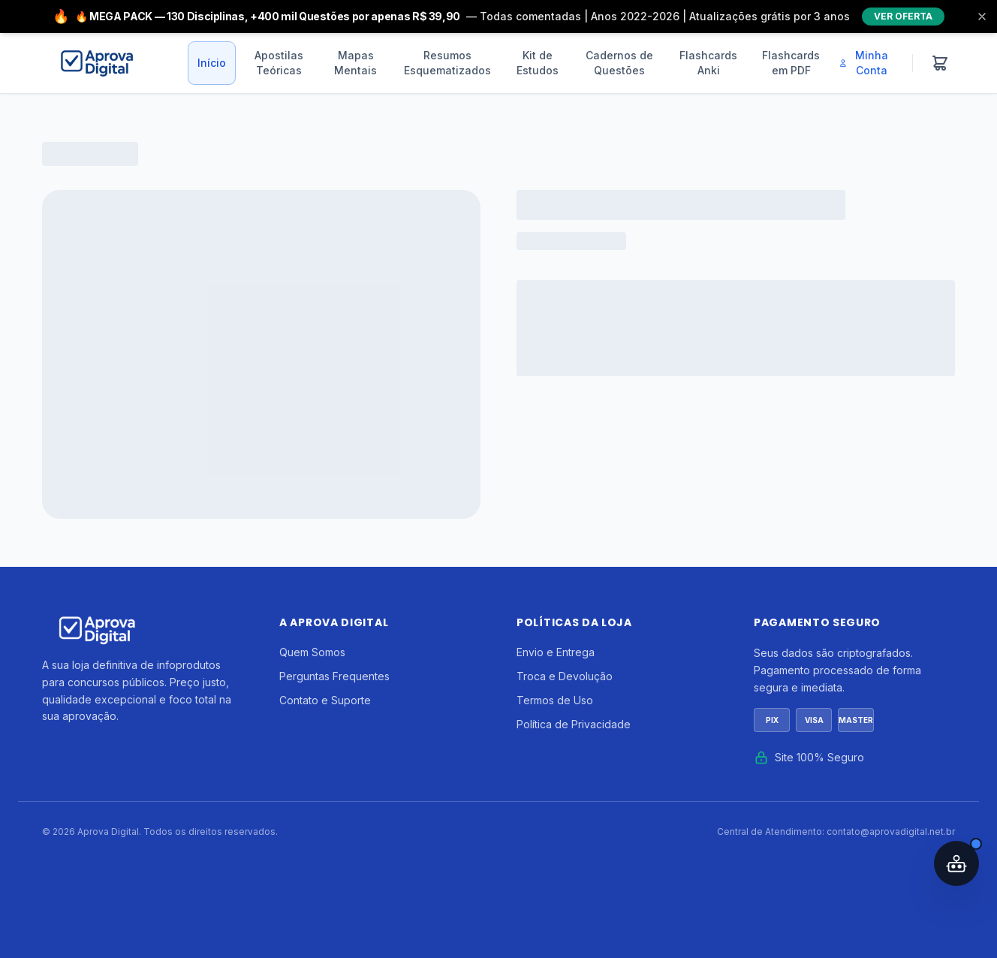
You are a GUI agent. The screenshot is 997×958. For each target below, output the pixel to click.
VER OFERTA (903, 16)
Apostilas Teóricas (279, 63)
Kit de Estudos (538, 63)
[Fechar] (982, 17)
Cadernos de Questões (619, 63)
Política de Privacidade (574, 724)
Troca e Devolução (565, 676)
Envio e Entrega (556, 652)
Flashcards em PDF (791, 63)
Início (211, 62)
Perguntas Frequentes (334, 676)
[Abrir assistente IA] (956, 863)
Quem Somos (312, 652)
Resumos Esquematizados (447, 63)
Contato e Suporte (325, 700)
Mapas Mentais (355, 63)
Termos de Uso (555, 700)
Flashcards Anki (708, 63)
